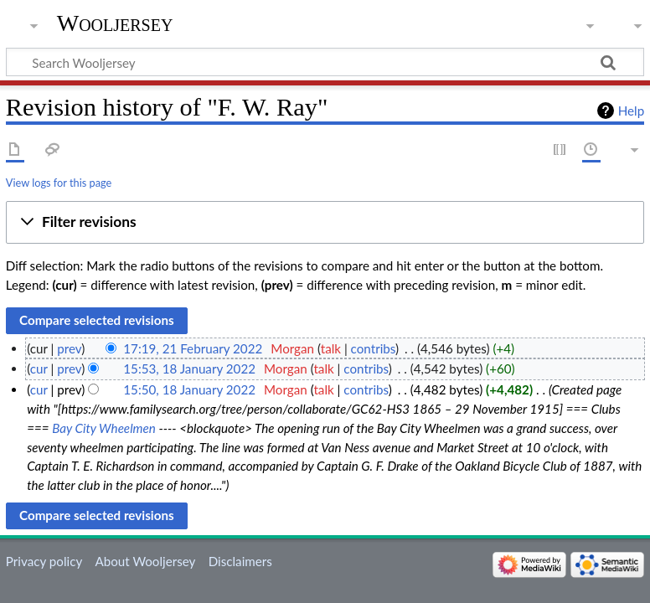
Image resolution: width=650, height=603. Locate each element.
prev (69, 348)
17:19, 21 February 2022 (192, 348)
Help (631, 110)
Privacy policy (44, 561)
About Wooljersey (145, 561)
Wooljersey (115, 23)
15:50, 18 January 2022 (189, 389)
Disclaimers (240, 561)
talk (331, 348)
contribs (373, 348)
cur (39, 368)
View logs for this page (58, 182)
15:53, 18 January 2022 (189, 368)
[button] (325, 222)
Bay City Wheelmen (104, 428)
